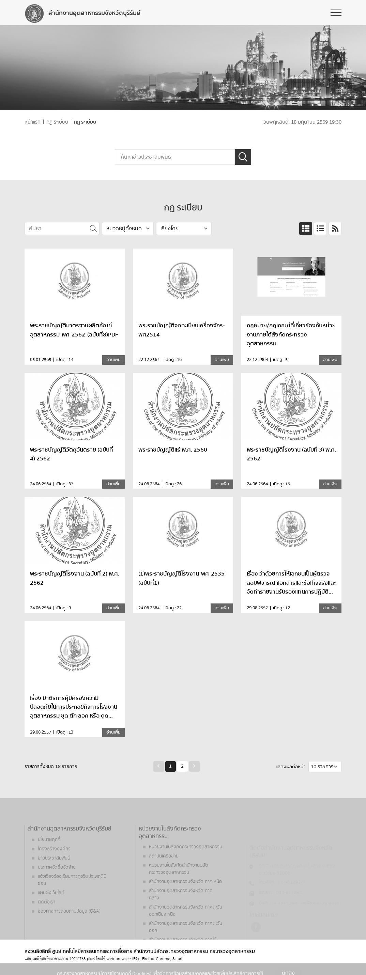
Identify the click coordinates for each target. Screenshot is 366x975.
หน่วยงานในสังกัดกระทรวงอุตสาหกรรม (185, 867)
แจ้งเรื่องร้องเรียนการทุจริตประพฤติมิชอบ (72, 900)
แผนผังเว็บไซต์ (51, 913)
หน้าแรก (33, 122)
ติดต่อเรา (46, 922)
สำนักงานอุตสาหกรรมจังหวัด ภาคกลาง (181, 915)
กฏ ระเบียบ (57, 122)
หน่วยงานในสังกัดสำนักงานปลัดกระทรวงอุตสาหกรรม (178, 889)
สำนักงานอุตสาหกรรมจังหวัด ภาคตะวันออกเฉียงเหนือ (185, 931)
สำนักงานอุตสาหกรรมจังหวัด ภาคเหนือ (185, 902)
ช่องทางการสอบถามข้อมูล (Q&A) (69, 931)
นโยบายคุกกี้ (49, 860)
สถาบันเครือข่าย (164, 876)
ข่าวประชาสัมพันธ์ (54, 878)
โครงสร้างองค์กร (54, 869)
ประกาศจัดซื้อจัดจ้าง (57, 887)
